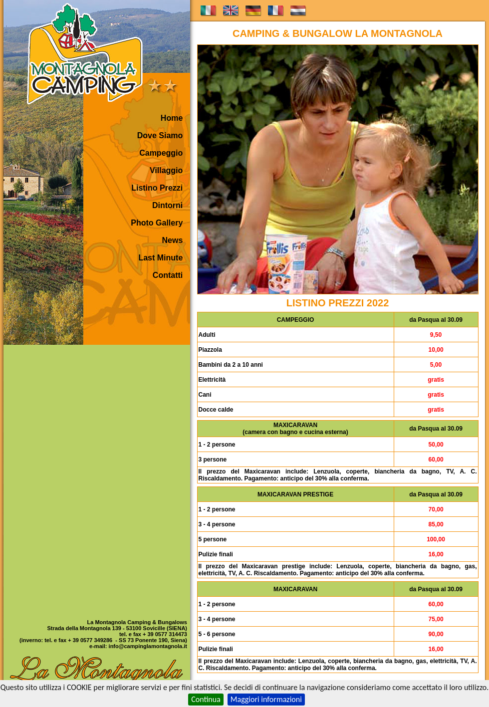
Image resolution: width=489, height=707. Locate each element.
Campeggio (161, 153)
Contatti (168, 275)
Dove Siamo (160, 135)
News (172, 240)
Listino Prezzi (157, 188)
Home (172, 118)
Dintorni (167, 205)
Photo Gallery (157, 223)
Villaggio (166, 170)
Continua (206, 699)
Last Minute (160, 257)
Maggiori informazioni (266, 699)
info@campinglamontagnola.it (148, 646)
